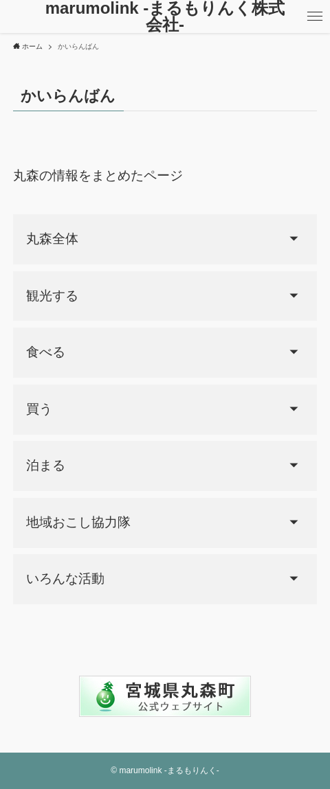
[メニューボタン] (315, 16)
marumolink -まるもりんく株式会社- (165, 16)
